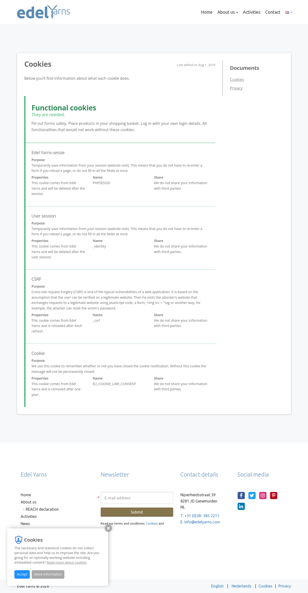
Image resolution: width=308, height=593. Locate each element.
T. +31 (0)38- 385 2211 (199, 516)
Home (207, 12)
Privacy (236, 88)
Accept (22, 574)
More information (48, 574)
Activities (251, 12)
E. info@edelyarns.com (200, 522)
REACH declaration (42, 509)
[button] (288, 12)
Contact (272, 12)
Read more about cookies (66, 562)
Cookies (237, 79)
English (218, 586)
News (25, 523)
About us (227, 12)
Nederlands (242, 586)
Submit (137, 512)
